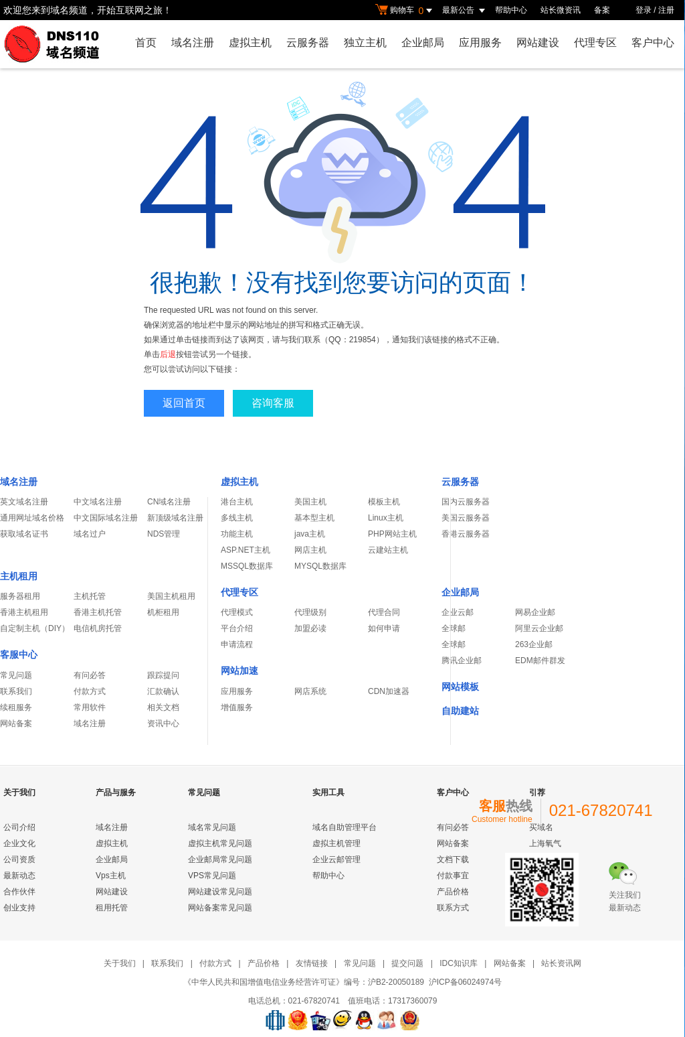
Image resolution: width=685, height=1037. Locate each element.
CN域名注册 (169, 501)
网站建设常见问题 (220, 891)
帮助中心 (511, 10)
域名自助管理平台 (344, 827)
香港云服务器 (466, 534)
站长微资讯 (561, 10)
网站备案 (16, 723)
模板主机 (384, 501)
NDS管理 (163, 534)
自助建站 (460, 710)
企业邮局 (422, 42)
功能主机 (237, 534)
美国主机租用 (171, 596)
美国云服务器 (466, 518)
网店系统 (310, 691)
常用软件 (90, 707)
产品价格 (453, 891)
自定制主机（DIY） (35, 628)
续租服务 (16, 707)
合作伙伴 (19, 891)
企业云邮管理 (336, 859)
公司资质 (19, 859)
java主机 (309, 534)
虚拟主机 (250, 42)
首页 (146, 42)
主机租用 (18, 576)
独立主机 (365, 42)
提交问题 (407, 963)
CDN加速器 (388, 691)
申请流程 (237, 644)
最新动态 (19, 875)
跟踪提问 (163, 675)
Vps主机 (111, 875)
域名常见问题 (212, 827)
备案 (602, 10)
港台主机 (237, 501)
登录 (643, 10)
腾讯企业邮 (462, 660)
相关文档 (163, 707)
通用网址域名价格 (32, 518)
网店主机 (310, 550)
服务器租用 (20, 596)
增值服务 (237, 707)
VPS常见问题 (212, 875)
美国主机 (310, 501)
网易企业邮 (535, 612)
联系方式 (453, 907)
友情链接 (312, 963)
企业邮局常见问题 (220, 859)
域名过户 (90, 534)
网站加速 (239, 670)
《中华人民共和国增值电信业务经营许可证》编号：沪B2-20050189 (303, 982)
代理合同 (384, 612)
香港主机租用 (24, 612)
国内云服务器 (466, 501)
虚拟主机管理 (336, 843)
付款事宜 (453, 875)
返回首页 (184, 403)
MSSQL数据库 (247, 566)
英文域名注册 (24, 501)
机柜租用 (163, 612)
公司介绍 (19, 827)
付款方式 (90, 691)
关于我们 (120, 963)
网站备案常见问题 (220, 907)
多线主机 (237, 518)
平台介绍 (237, 628)
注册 (666, 10)
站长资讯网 (561, 963)
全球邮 (454, 628)
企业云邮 (458, 612)
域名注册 (192, 42)
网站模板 (460, 686)
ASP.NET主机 (245, 550)
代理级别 (310, 612)
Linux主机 (385, 518)
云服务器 (307, 42)
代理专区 (595, 42)
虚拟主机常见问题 (220, 843)
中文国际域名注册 (106, 518)
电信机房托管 (98, 628)
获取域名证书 (24, 534)
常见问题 (16, 675)
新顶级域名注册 (175, 518)
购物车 (405, 10)
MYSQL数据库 (320, 566)
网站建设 (537, 42)
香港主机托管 (98, 612)
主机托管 (90, 596)
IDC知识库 (458, 963)
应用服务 (480, 42)
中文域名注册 (98, 501)
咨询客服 (273, 403)
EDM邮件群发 (540, 660)
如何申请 (384, 628)
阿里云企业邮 (539, 628)
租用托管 (112, 907)
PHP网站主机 (392, 534)
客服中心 (18, 654)
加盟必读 (310, 628)
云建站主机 (388, 550)
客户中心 (652, 42)
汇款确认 (163, 691)
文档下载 (453, 859)
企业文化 (19, 843)
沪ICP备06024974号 (465, 982)
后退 (168, 354)
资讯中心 (163, 723)
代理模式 (237, 612)
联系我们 (16, 691)
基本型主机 (314, 518)
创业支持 (19, 907)
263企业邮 (534, 644)
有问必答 (90, 675)
